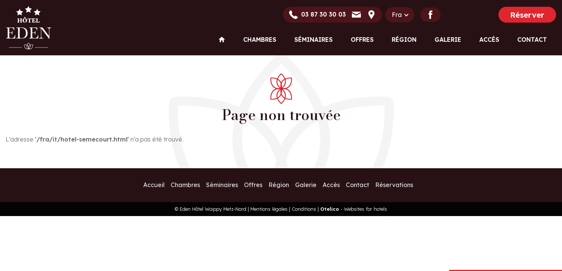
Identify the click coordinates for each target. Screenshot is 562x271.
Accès (489, 39)
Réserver (527, 15)
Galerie (448, 39)
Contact (532, 39)
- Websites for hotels (353, 209)
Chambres (259, 39)
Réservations (394, 185)
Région (404, 39)
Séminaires (313, 39)
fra (397, 14)
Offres (362, 39)
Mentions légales (269, 209)
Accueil (154, 185)
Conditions (304, 209)
